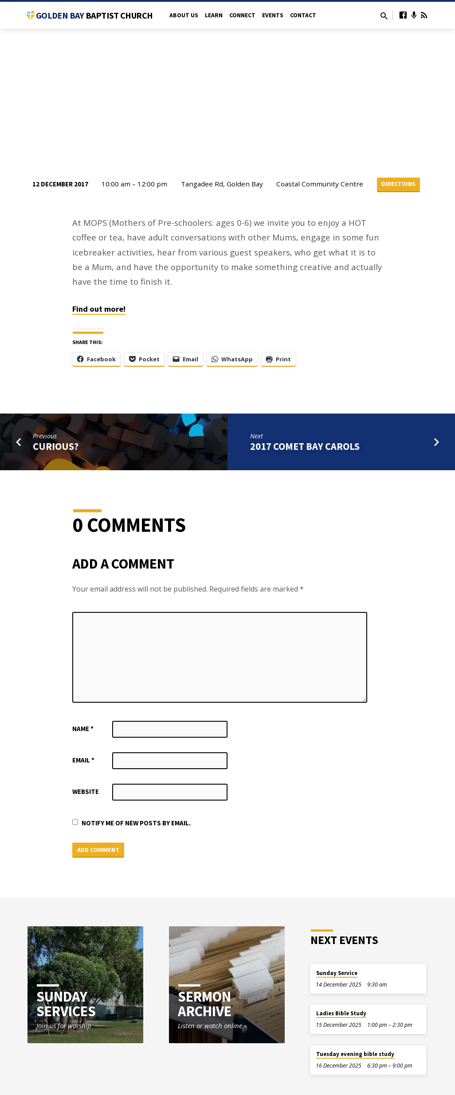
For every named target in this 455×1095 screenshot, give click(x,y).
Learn (214, 15)
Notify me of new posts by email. (136, 823)
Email (83, 760)
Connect (242, 15)
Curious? (55, 447)
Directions (398, 184)
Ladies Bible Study (341, 1014)
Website (85, 792)
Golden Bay (94, 15)
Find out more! (99, 309)
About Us (183, 15)
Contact (303, 15)
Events (272, 15)
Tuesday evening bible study (355, 1054)
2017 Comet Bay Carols (305, 447)
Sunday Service (336, 973)
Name (83, 729)
